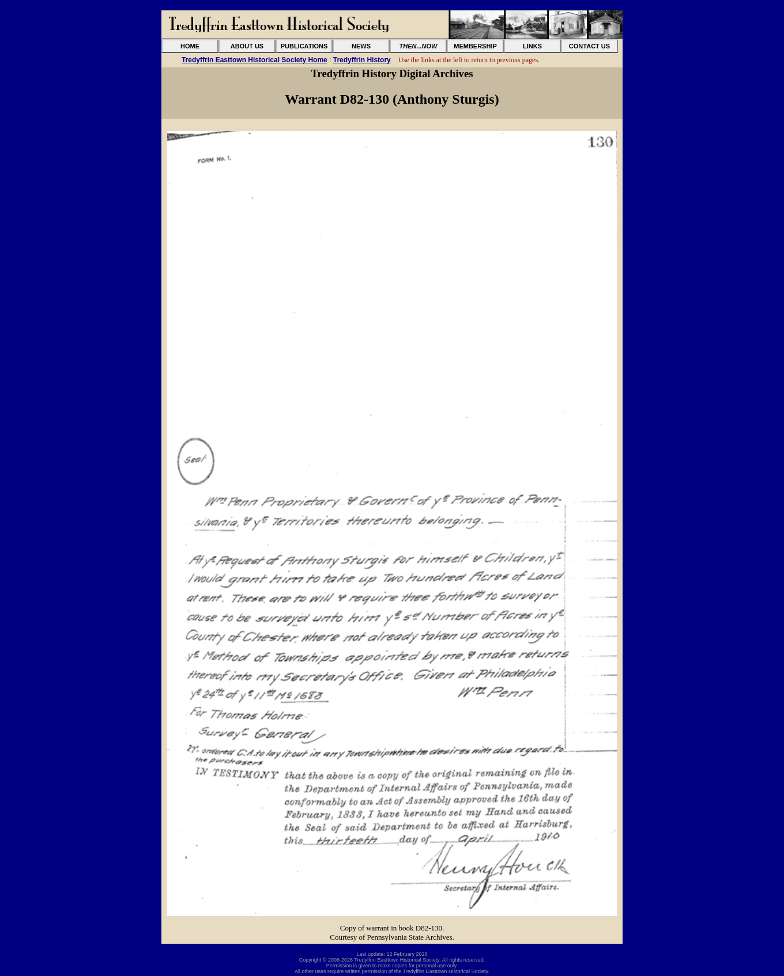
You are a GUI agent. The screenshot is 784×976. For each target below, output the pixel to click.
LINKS (532, 46)
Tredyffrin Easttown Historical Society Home (254, 60)
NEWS (361, 46)
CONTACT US (589, 46)
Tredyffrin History (362, 60)
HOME (189, 46)
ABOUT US (247, 46)
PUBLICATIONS (304, 46)
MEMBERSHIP (475, 46)
